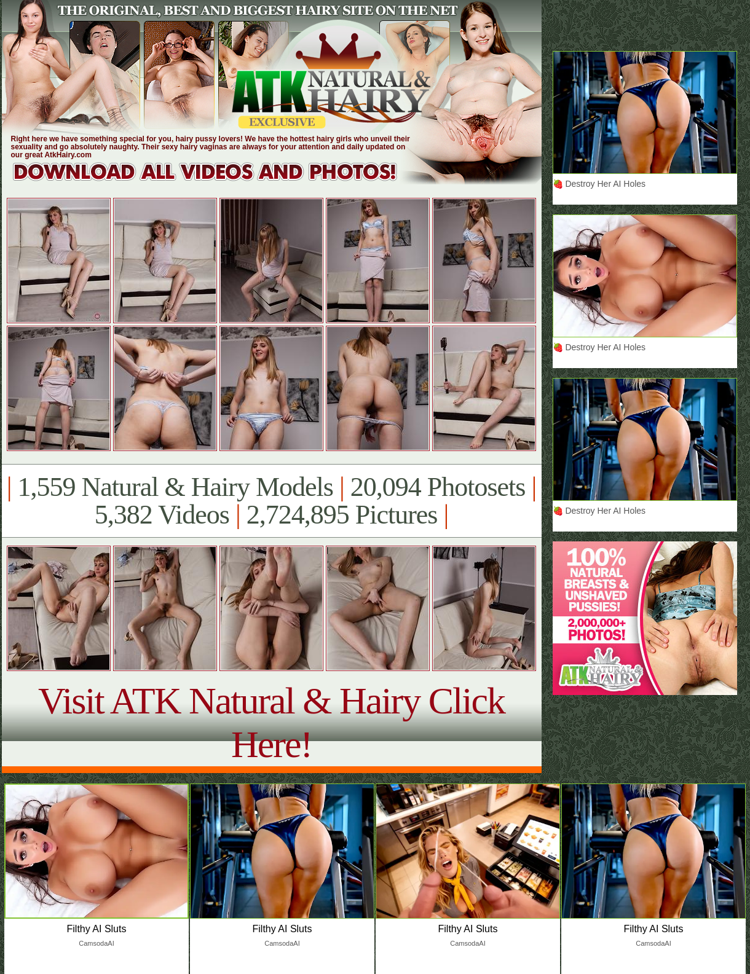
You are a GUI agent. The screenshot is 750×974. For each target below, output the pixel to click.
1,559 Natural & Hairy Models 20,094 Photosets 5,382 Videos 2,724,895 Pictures (271, 500)
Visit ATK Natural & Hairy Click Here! (271, 722)
